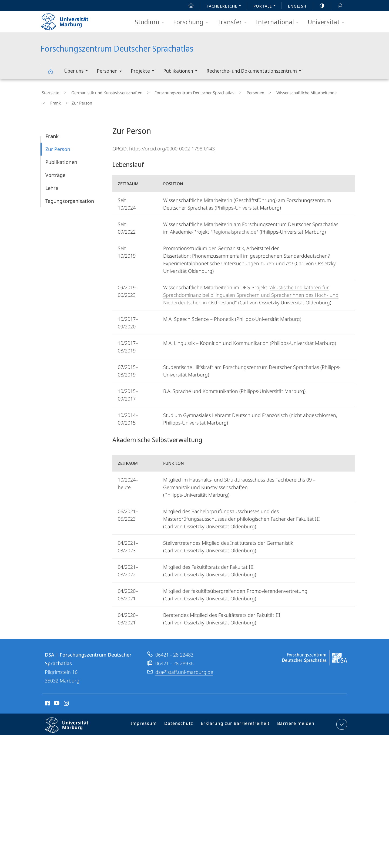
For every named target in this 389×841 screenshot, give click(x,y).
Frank (326, 91)
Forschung (192, 22)
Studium (151, 22)
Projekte (144, 71)
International (279, 22)
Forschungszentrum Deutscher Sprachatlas (53, 73)
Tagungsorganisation (69, 196)
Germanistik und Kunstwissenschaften (100, 91)
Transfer (233, 22)
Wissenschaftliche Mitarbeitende (284, 91)
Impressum (150, 720)
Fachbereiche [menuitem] (225, 6)
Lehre (51, 183)
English (297, 6)
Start (188, 6)
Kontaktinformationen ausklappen (341, 719)
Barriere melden (293, 720)
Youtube (56, 699)
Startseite (49, 91)
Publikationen (182, 71)
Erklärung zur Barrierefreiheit (236, 720)
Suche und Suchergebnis (337, 6)
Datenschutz (184, 720)
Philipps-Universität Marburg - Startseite (70, 20)
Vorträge (55, 170)
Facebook (46, 699)
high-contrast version (319, 6)
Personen (111, 72)
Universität (328, 22)
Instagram (66, 699)
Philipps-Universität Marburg (71, 724)
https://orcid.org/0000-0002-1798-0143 (172, 143)
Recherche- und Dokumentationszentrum (255, 71)
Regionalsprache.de (234, 226)
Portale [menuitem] (266, 6)
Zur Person (57, 144)
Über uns (77, 71)
